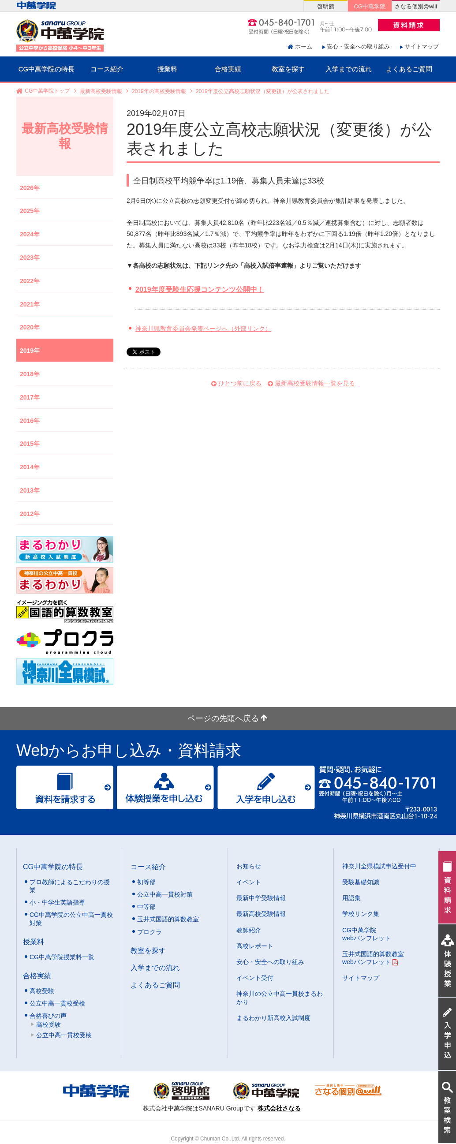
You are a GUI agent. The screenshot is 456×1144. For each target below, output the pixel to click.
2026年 (30, 187)
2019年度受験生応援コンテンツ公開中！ (199, 289)
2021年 (30, 304)
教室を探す (288, 69)
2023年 (30, 257)
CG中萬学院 (369, 6)
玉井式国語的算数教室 (168, 919)
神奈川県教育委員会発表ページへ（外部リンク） (203, 328)
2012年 (30, 513)
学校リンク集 (360, 913)
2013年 (30, 490)
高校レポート (254, 946)
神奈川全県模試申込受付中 (379, 866)
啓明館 (325, 6)
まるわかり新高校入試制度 (273, 1017)
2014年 (30, 467)
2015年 (30, 443)
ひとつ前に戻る (240, 383)
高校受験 (42, 990)
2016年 (30, 420)
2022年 (30, 280)
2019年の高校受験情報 (159, 91)
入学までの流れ (348, 69)
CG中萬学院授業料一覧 (62, 957)
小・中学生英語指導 (57, 902)
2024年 (30, 234)
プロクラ (149, 931)
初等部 (146, 882)
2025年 (30, 210)
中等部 (146, 906)
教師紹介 (248, 930)
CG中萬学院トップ (47, 91)
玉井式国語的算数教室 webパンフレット (373, 957)
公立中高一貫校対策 (165, 894)
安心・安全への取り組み (358, 46)
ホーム (303, 46)
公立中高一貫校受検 (57, 1003)
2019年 (30, 350)
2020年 (30, 327)
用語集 (351, 897)
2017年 (30, 397)
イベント (248, 882)
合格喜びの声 (48, 1015)
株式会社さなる (279, 1108)
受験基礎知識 (360, 882)
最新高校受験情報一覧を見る (315, 383)
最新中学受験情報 (261, 897)
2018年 (30, 374)
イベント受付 (254, 977)
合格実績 (228, 69)
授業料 (167, 69)
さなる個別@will (416, 6)
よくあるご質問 (409, 69)
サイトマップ (421, 46)
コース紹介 (106, 69)
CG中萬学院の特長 (47, 69)
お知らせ (248, 866)
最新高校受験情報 (101, 91)
